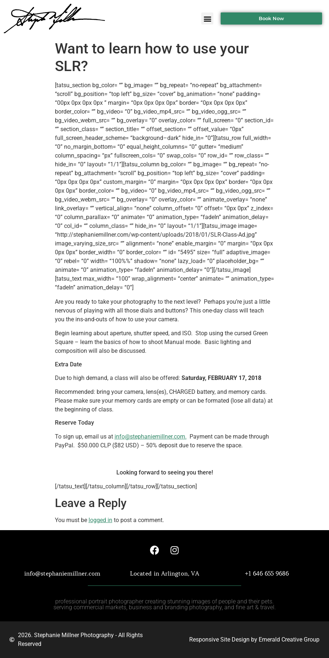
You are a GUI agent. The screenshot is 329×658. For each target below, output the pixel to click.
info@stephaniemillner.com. (151, 436)
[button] (207, 18)
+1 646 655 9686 (267, 573)
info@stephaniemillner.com (62, 573)
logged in (100, 520)
